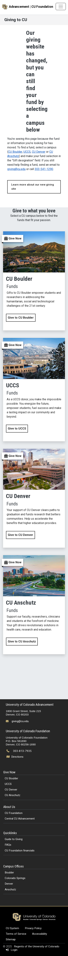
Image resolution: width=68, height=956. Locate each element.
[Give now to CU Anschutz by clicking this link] (34, 605)
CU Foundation (13, 813)
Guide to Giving (13, 839)
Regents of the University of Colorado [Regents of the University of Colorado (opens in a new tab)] (36, 946)
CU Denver (38, 151)
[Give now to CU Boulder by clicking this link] (34, 281)
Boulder (9, 872)
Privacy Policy (33, 928)
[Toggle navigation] (61, 6)
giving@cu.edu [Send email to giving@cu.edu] (20, 721)
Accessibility (39, 933)
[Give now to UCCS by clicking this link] (34, 389)
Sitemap (11, 939)
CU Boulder (15, 151)
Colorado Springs (15, 878)
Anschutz (10, 889)
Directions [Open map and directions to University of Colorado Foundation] (15, 756)
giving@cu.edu (16, 169)
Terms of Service (16, 933)
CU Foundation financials (19, 850)
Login (10, 949)
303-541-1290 (44, 169)
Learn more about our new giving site (32, 186)
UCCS (27, 151)
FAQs (8, 844)
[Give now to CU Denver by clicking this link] (34, 498)
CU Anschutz (12, 795)
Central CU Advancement (20, 818)
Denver (9, 883)
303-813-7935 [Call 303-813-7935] (22, 751)
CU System (12, 928)
